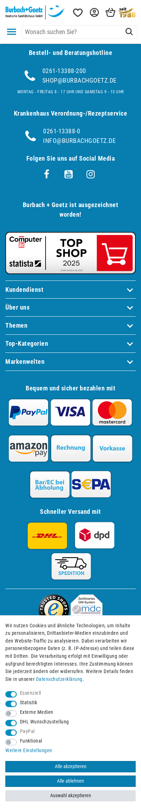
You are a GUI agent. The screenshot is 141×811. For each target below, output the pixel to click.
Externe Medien (36, 712)
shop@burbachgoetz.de (79, 80)
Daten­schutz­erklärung (59, 679)
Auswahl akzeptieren (70, 796)
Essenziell (30, 693)
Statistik (28, 703)
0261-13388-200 (64, 70)
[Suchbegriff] (79, 32)
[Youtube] (68, 174)
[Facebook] (46, 174)
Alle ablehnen (70, 781)
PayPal (27, 731)
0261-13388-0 (61, 131)
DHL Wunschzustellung (44, 722)
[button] (93, 13)
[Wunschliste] (77, 13)
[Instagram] (91, 174)
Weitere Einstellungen (28, 751)
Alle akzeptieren (71, 766)
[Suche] (129, 32)
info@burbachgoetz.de (79, 140)
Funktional (31, 741)
